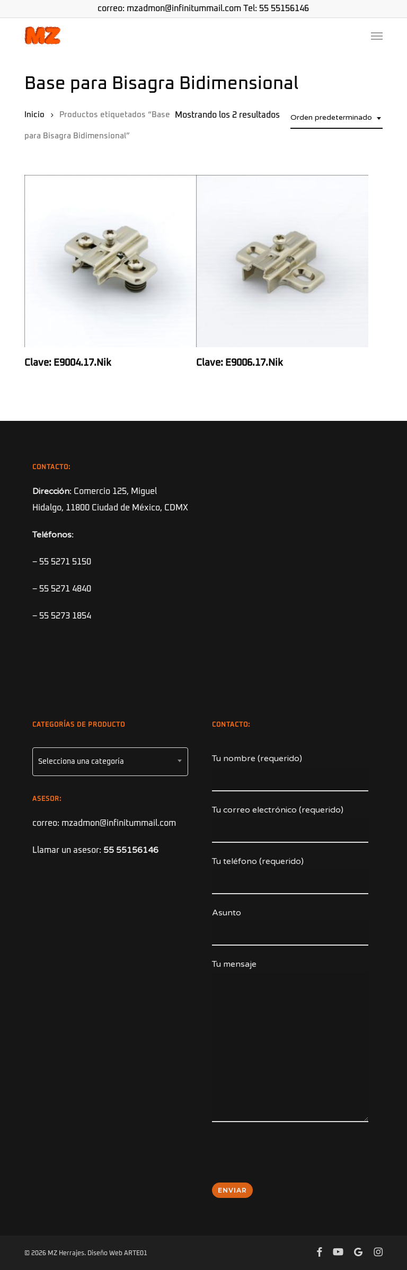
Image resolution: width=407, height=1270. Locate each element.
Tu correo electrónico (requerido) (290, 824)
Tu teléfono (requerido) (290, 875)
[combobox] (336, 117)
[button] (377, 35)
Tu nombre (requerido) (290, 772)
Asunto (290, 926)
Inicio (34, 115)
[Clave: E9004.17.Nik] (110, 261)
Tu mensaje (290, 1043)
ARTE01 (135, 1253)
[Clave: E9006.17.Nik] (282, 261)
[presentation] (292, 1159)
